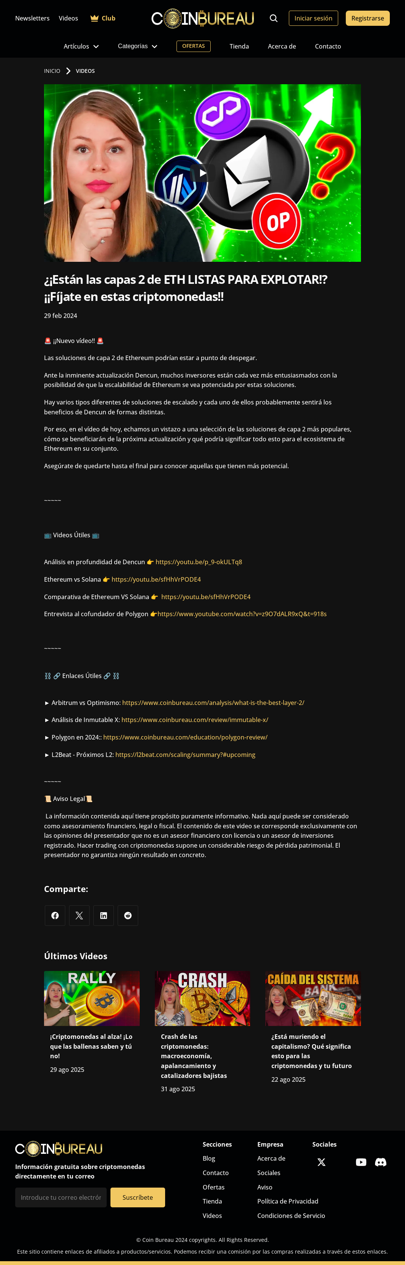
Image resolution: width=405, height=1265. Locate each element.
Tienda (239, 46)
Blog (209, 1158)
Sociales (269, 1173)
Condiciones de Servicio (291, 1216)
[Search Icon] (273, 18)
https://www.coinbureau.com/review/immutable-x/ (194, 720)
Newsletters (32, 18)
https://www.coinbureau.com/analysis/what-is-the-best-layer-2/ (213, 703)
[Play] (203, 173)
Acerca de (282, 46)
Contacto (328, 46)
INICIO (52, 70)
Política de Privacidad (287, 1201)
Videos (68, 18)
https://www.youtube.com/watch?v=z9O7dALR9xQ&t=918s (242, 614)
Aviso (265, 1187)
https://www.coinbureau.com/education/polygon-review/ (185, 737)
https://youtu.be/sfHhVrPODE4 (156, 579)
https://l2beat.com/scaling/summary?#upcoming (185, 755)
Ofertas (214, 1187)
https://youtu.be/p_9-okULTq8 (199, 562)
